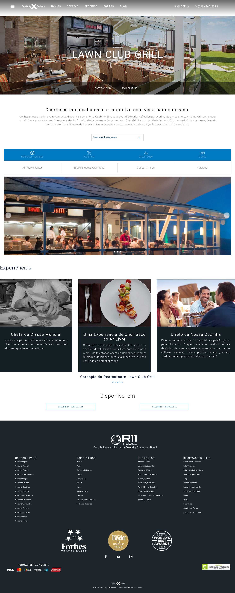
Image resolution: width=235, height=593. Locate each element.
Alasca (79, 462)
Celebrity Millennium (24, 496)
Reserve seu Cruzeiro (192, 462)
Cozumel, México (145, 470)
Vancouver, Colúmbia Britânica (151, 496)
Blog (185, 479)
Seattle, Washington (146, 491)
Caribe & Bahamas (84, 470)
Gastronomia (103, 88)
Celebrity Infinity (22, 491)
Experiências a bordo (192, 487)
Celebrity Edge (21, 479)
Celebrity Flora (21, 521)
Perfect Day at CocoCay (147, 487)
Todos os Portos (144, 500)
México (80, 496)
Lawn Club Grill (130, 88)
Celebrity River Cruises (86, 500)
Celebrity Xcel (21, 517)
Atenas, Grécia (144, 462)
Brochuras (187, 504)
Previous (8, 215)
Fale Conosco (189, 466)
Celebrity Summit (22, 512)
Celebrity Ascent (22, 466)
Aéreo (185, 496)
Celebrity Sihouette (164, 407)
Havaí (79, 487)
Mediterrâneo (82, 491)
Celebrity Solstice (22, 508)
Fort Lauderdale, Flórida (148, 474)
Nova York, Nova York (147, 483)
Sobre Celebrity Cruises (193, 470)
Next (226, 215)
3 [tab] (121, 252)
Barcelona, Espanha (146, 466)
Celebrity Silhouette (23, 504)
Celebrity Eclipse (22, 483)
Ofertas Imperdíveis (191, 474)
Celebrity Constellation (24, 474)
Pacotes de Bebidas (191, 491)
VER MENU (117, 382)
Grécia (79, 483)
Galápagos (81, 479)
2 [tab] (118, 252)
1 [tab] (115, 252)
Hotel (185, 500)
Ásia (78, 466)
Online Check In (190, 483)
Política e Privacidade (192, 512)
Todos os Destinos (84, 504)
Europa (79, 474)
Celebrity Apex (21, 462)
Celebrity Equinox (22, 487)
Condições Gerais (190, 508)
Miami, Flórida (144, 479)
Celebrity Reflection (71, 407)
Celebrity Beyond (22, 470)
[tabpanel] (117, 216)
